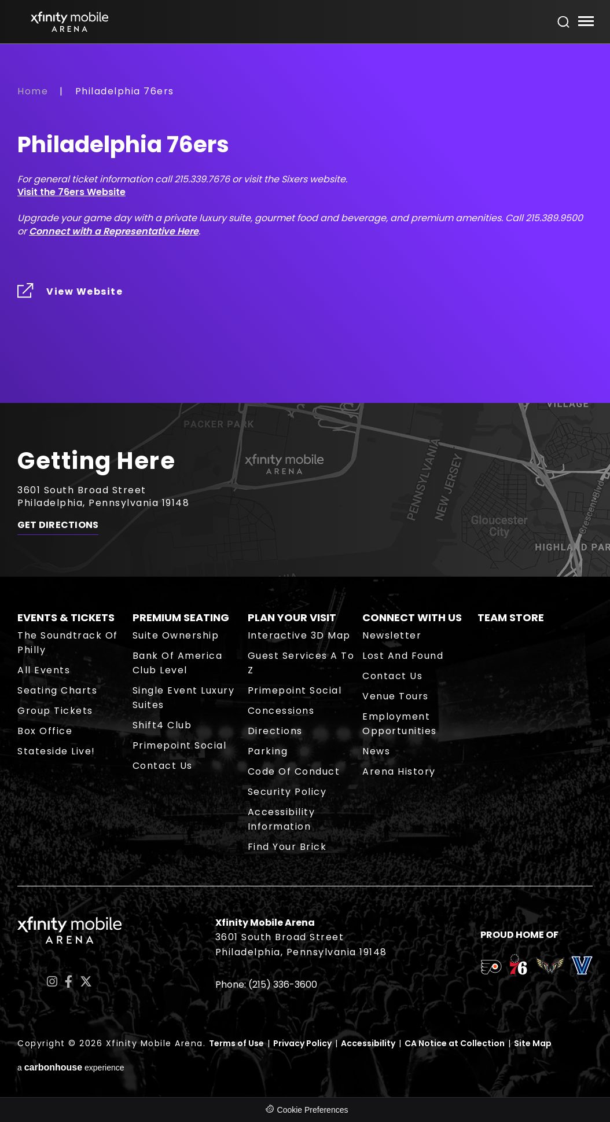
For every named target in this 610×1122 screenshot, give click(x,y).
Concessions (281, 710)
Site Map (533, 1043)
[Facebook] (68, 982)
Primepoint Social (180, 745)
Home (32, 91)
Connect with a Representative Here (114, 231)
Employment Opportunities (399, 724)
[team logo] (491, 969)
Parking (268, 751)
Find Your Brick (287, 846)
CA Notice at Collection (455, 1043)
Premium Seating (181, 617)
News (376, 751)
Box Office (44, 731)
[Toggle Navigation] (585, 23)
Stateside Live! (56, 751)
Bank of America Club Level (178, 663)
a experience (70, 1067)
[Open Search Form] (563, 22)
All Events (43, 670)
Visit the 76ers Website (71, 192)
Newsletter (391, 635)
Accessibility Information (281, 819)
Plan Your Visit (292, 617)
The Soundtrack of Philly (67, 643)
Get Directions (57, 525)
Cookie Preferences (312, 1109)
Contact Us (163, 765)
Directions (275, 731)
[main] (305, 243)
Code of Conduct (294, 771)
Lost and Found (402, 655)
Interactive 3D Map (299, 635)
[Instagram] (52, 982)
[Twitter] (86, 982)
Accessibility (368, 1043)
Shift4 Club (162, 725)
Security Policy (287, 791)
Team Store (510, 617)
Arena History (399, 771)
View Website (84, 291)
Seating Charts (57, 690)
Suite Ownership (176, 635)
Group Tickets (55, 710)
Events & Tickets (66, 617)
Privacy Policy (302, 1043)
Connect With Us (412, 617)
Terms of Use (236, 1043)
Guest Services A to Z (301, 663)
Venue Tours (395, 696)
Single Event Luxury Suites (184, 698)
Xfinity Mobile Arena (69, 22)
